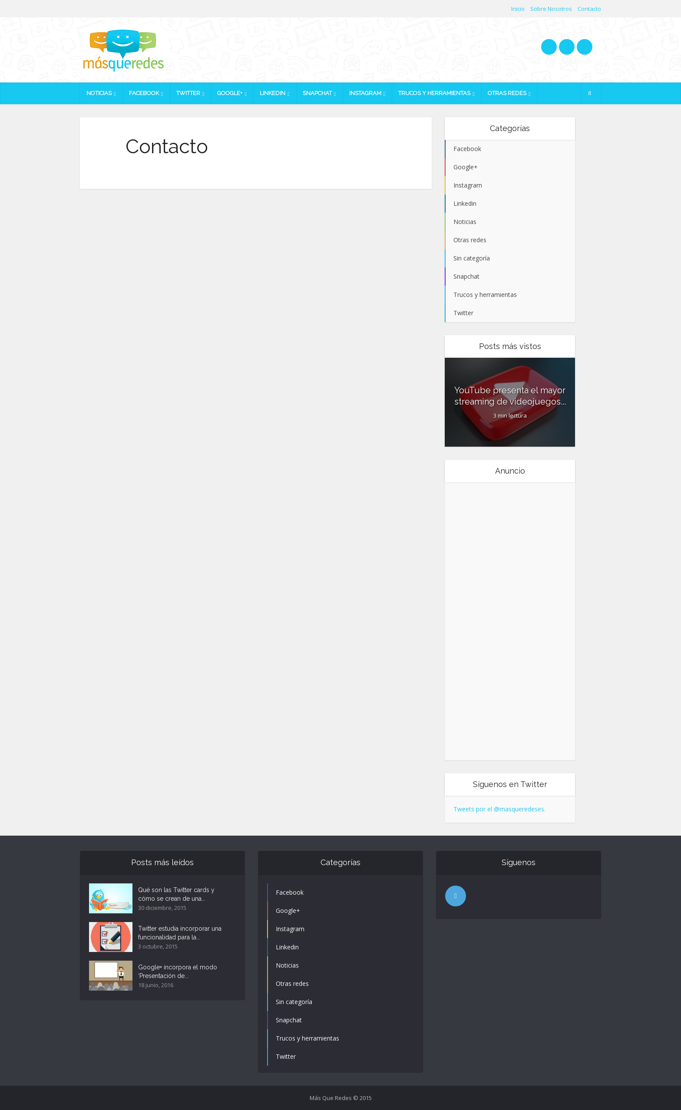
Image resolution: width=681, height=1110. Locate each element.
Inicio (518, 9)
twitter (549, 47)
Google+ (229, 93)
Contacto (589, 9)
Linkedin (272, 93)
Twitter (188, 93)
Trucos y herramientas (434, 93)
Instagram (365, 93)
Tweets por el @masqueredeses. (499, 809)
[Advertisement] (488, 621)
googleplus (584, 47)
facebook (567, 47)
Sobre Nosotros (551, 9)
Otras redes (507, 93)
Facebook (144, 93)
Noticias (99, 93)
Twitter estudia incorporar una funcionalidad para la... (179, 933)
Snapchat (317, 93)
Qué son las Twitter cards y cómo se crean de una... (176, 894)
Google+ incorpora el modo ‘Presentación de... (177, 971)
